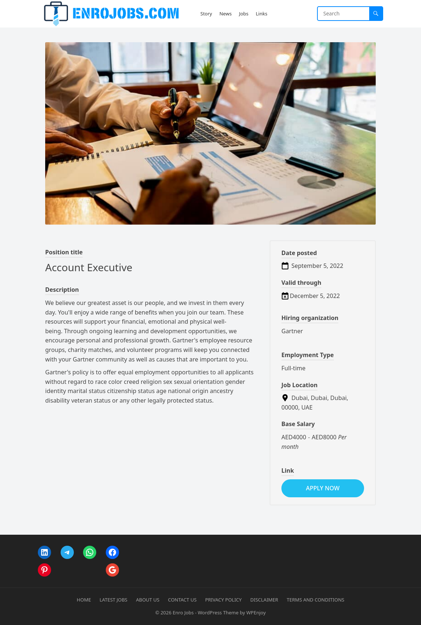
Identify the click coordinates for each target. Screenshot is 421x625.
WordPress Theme (218, 612)
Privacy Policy (223, 599)
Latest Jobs (113, 599)
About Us (147, 599)
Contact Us (182, 599)
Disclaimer (264, 599)
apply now (322, 488)
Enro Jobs (183, 612)
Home (84, 599)
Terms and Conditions (316, 599)
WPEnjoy (256, 612)
